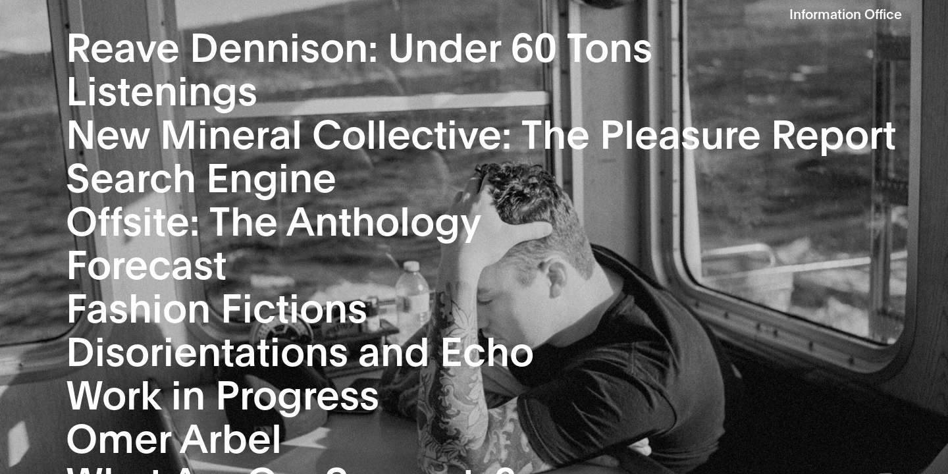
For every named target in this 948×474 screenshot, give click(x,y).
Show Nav (930, 15)
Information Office (845, 13)
